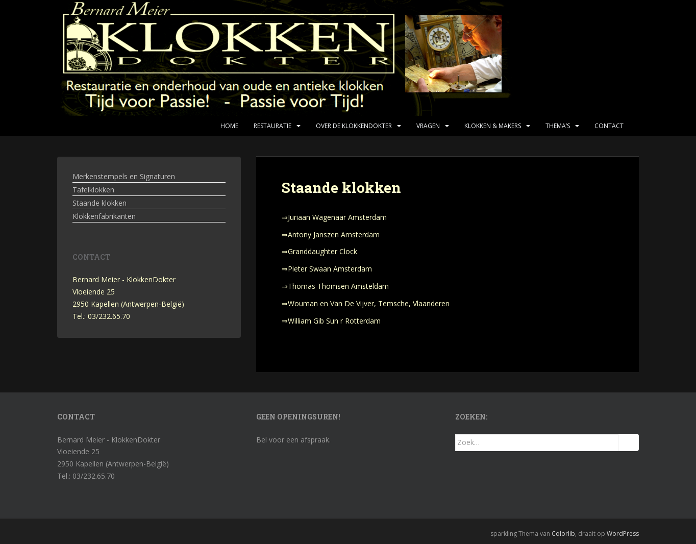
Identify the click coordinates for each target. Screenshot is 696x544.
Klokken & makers (492, 125)
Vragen (428, 125)
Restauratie (272, 125)
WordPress (623, 533)
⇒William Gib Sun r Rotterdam (331, 321)
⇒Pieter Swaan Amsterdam (327, 269)
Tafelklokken (93, 189)
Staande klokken (99, 203)
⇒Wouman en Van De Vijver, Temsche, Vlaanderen (366, 303)
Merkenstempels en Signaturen (123, 176)
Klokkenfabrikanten (104, 216)
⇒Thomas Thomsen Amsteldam (335, 286)
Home (229, 125)
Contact (609, 125)
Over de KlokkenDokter (354, 125)
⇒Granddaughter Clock (319, 251)
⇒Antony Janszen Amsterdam (331, 234)
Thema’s (557, 125)
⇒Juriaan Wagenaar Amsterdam (334, 217)
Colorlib (563, 533)
